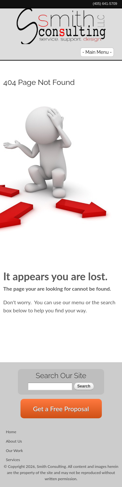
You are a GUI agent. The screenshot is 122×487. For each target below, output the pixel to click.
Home (11, 431)
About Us (14, 441)
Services (13, 459)
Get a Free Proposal (61, 408)
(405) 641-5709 (105, 4)
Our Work (14, 450)
